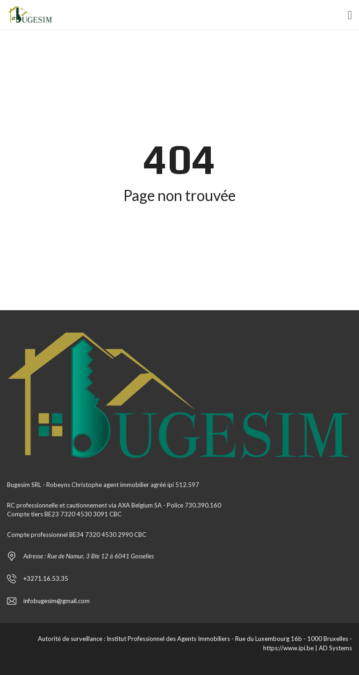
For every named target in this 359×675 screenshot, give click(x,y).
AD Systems (335, 648)
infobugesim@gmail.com (56, 601)
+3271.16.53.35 (45, 578)
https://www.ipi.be (288, 648)
